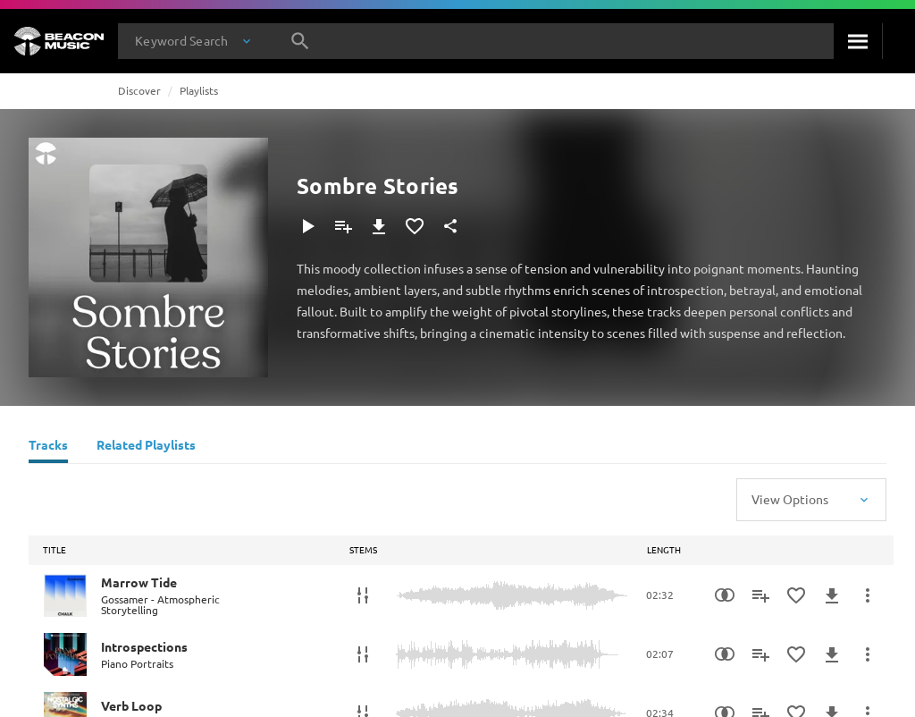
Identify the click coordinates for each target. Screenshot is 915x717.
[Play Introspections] (65, 654)
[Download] (379, 226)
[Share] (450, 226)
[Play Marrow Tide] (65, 595)
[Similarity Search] (724, 595)
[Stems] (363, 595)
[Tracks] (48, 447)
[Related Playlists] (146, 447)
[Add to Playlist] (343, 226)
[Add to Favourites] (414, 226)
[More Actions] (867, 595)
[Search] (858, 41)
